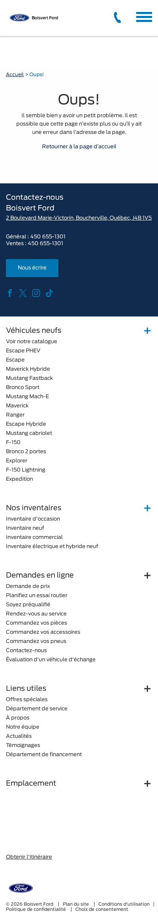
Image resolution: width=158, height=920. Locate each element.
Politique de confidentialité (36, 909)
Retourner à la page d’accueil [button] (79, 146)
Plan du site (76, 904)
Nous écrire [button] (32, 268)
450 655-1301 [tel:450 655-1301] (45, 243)
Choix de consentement (101, 909)
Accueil (15, 74)
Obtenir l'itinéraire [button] (29, 857)
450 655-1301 (48, 237)
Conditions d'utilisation (124, 904)
